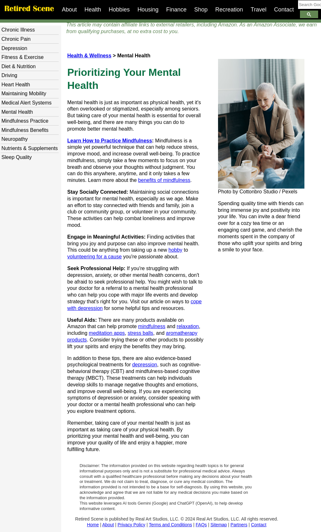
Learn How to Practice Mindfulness (109, 140)
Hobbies (119, 9)
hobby (176, 250)
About (69, 9)
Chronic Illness (18, 29)
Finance (176, 9)
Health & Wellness (89, 55)
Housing (147, 9)
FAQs (201, 524)
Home (93, 524)
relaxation (188, 326)
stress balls (140, 333)
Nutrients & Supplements (29, 148)
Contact (284, 9)
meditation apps (107, 333)
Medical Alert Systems (26, 102)
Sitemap (218, 524)
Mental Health (17, 112)
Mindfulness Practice (24, 121)
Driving (9, 75)
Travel (258, 9)
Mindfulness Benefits (24, 130)
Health (92, 9)
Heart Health (15, 84)
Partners (238, 524)
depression (144, 364)
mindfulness (151, 326)
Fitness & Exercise (22, 57)
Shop (201, 9)
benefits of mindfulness (164, 180)
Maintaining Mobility (23, 93)
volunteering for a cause (94, 256)
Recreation (229, 9)
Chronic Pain (16, 39)
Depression (14, 48)
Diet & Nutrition (18, 66)
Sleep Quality (16, 157)
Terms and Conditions (170, 524)
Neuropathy (14, 139)
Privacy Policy (131, 524)
